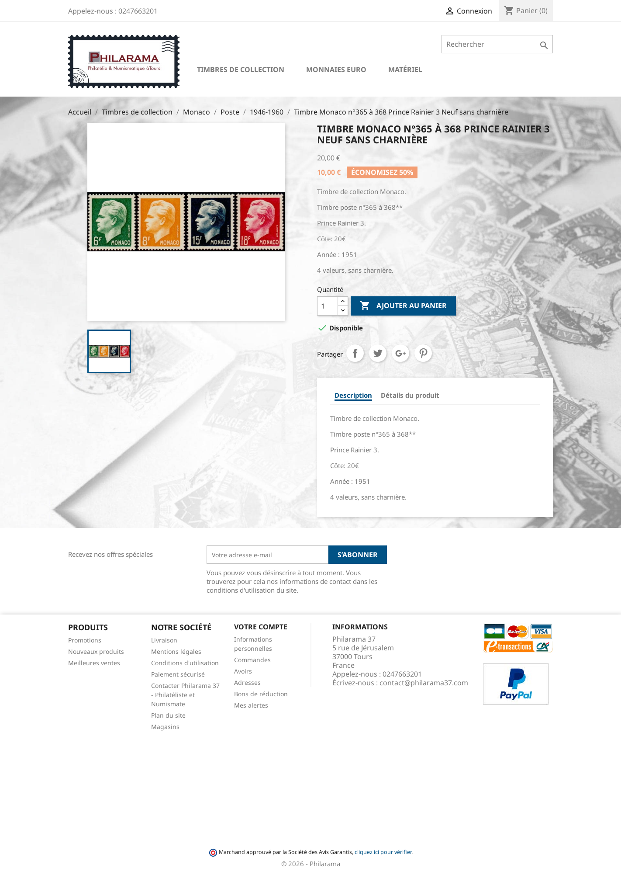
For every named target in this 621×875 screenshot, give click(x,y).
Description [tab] (353, 395)
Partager (355, 353)
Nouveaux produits (96, 651)
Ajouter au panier (403, 306)
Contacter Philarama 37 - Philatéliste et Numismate (185, 694)
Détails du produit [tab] (410, 395)
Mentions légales (176, 651)
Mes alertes (251, 705)
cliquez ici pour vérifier (383, 852)
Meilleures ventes (94, 663)
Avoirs (243, 671)
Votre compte (260, 627)
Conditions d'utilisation (185, 663)
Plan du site (168, 715)
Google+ (400, 353)
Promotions (84, 640)
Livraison (164, 640)
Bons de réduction (261, 694)
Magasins (165, 726)
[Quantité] (327, 306)
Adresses (247, 682)
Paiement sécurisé (178, 674)
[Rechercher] (497, 44)
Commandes (252, 660)
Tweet (377, 353)
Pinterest (423, 353)
